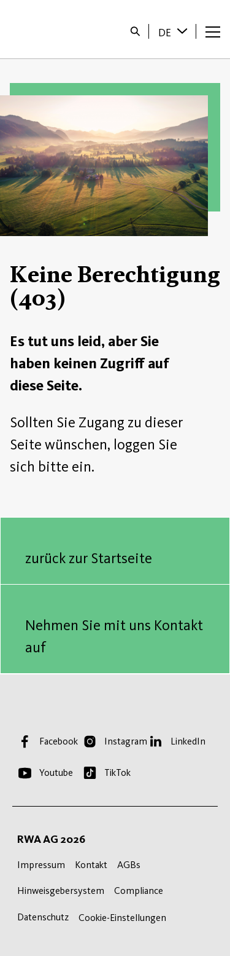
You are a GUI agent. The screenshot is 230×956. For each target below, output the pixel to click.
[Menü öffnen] (213, 31)
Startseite (50, 29)
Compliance (138, 890)
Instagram (125, 741)
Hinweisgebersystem (60, 890)
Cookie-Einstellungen (122, 917)
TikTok (117, 772)
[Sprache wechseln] (183, 31)
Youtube (56, 772)
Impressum (41, 865)
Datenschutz (43, 917)
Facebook (58, 741)
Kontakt (91, 865)
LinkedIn (188, 741)
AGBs (128, 865)
